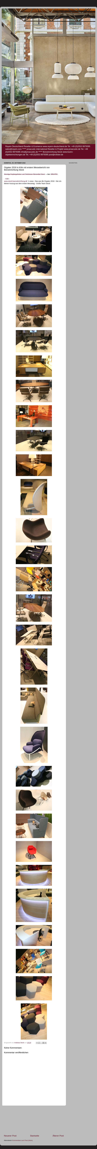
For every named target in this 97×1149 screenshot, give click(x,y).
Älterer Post (58, 1136)
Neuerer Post (10, 1136)
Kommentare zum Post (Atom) (22, 1140)
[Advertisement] (34, 1120)
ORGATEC (54, 174)
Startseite (34, 1136)
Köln (7, 179)
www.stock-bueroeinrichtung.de (15, 181)
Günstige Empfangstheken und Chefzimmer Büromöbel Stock (24, 174)
